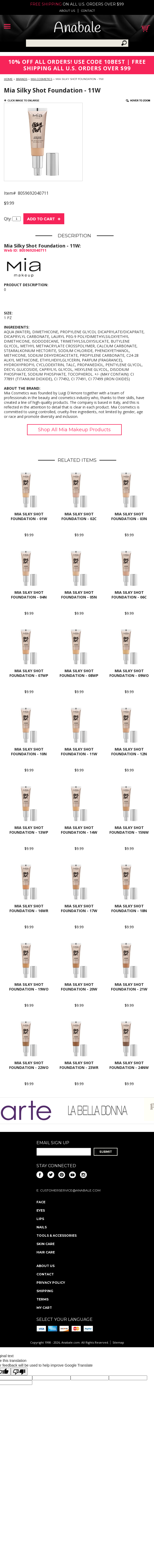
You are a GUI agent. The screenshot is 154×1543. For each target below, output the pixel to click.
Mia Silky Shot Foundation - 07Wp (28, 673)
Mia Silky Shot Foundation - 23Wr (79, 1065)
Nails (41, 1227)
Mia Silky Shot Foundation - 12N (129, 751)
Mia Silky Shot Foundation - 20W (79, 987)
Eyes (40, 1210)
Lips (40, 1219)
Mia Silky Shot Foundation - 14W (79, 830)
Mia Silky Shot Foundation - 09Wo (129, 673)
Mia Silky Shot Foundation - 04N (29, 595)
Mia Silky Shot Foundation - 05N (79, 595)
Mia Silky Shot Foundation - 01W (29, 516)
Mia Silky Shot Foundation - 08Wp (79, 673)
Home (8, 79)
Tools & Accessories (56, 1235)
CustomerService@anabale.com (70, 1190)
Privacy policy (50, 1283)
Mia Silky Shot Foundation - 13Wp (28, 830)
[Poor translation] (19, 1371)
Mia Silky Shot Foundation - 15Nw (129, 830)
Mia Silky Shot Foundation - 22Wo (29, 1065)
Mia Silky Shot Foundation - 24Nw (129, 1065)
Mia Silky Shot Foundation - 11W (79, 751)
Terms (42, 1299)
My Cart (44, 1308)
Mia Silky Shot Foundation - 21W (129, 987)
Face (40, 1202)
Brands (21, 79)
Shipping (44, 1291)
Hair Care (45, 1252)
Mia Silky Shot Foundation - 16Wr (28, 908)
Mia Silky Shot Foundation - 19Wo (29, 987)
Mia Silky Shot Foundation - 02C (79, 516)
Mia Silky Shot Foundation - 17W (79, 908)
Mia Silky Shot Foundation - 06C (129, 595)
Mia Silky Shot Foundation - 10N (29, 751)
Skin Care (45, 1244)
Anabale (77, 28)
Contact (88, 11)
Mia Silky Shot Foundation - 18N (129, 908)
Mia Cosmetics (41, 79)
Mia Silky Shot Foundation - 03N (129, 516)
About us (67, 11)
